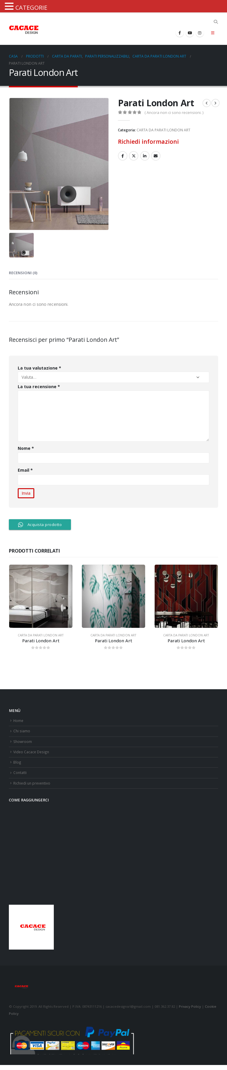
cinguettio (133, 156)
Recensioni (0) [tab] (23, 272)
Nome (26, 448)
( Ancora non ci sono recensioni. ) (174, 112)
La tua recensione (39, 386)
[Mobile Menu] (212, 33)
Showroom (23, 743)
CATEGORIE (31, 8)
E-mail (155, 156)
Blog (17, 765)
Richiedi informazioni (148, 142)
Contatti (20, 776)
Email (25, 470)
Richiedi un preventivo (33, 787)
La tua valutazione (39, 368)
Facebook (122, 156)
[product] (40, 596)
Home (18, 720)
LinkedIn (145, 156)
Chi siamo (21, 732)
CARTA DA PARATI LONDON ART (163, 130)
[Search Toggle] (215, 21)
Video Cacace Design (31, 754)
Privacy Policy (190, 1011)
